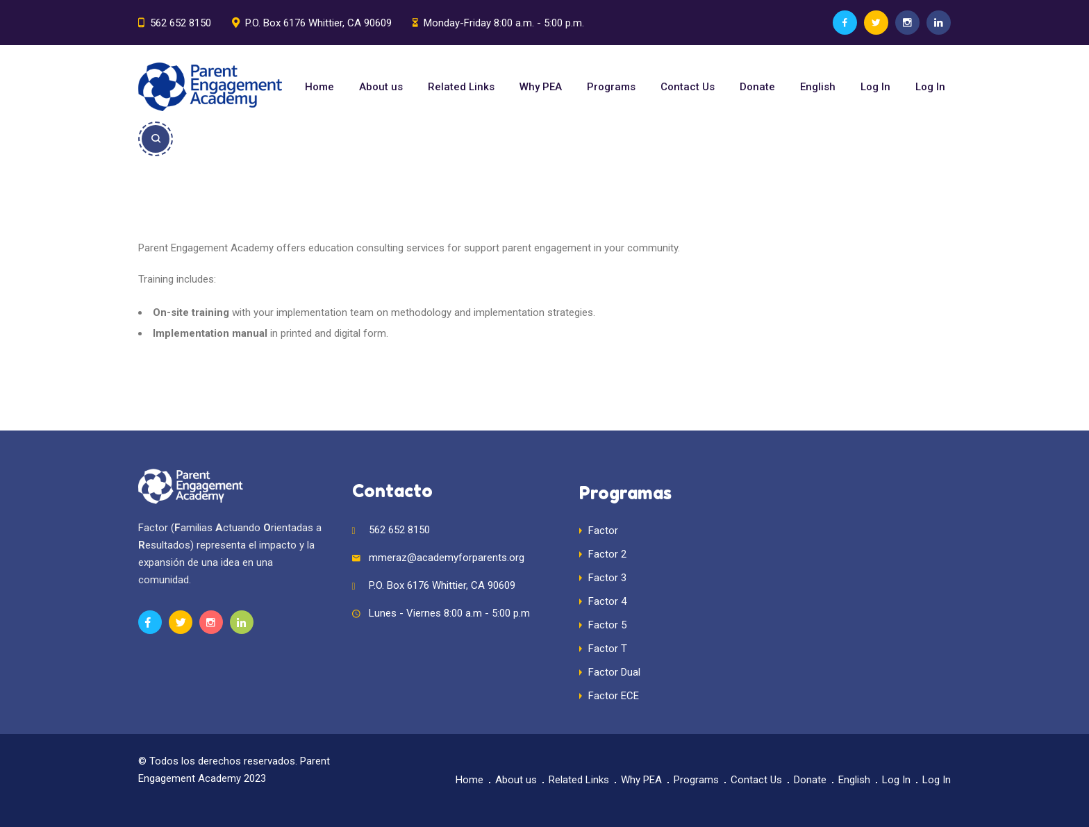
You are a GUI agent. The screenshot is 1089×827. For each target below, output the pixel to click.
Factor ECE (613, 696)
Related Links (461, 87)
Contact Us (687, 87)
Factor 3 (607, 577)
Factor (603, 530)
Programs (611, 87)
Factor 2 (607, 554)
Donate (757, 87)
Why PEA (540, 87)
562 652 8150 (180, 23)
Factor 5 (607, 625)
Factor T (607, 648)
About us (381, 87)
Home (319, 87)
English (818, 87)
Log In (875, 87)
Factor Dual (614, 672)
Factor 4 (607, 601)
